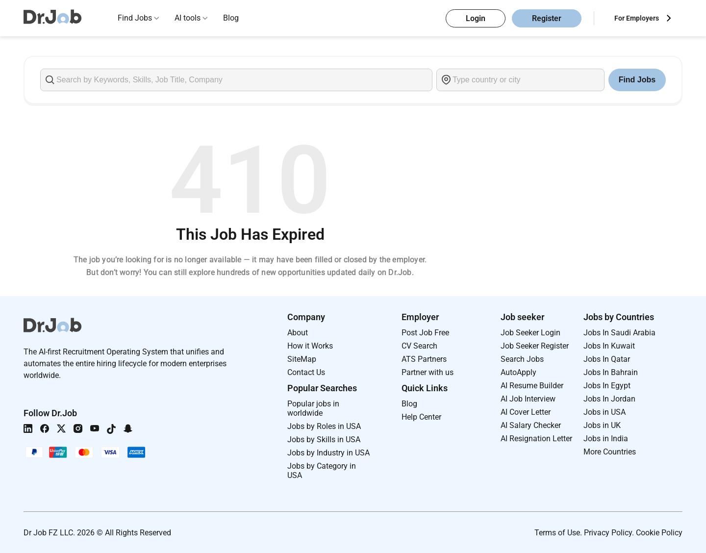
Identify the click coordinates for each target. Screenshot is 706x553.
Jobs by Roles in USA (324, 426)
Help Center (421, 417)
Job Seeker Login (530, 332)
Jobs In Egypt (606, 385)
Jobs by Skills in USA (323, 439)
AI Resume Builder (532, 385)
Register (546, 18)
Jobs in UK (602, 425)
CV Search (419, 346)
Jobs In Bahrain (610, 372)
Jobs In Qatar (606, 359)
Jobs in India (605, 438)
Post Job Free (425, 332)
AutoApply (518, 372)
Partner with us (428, 372)
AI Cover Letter (526, 412)
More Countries (609, 451)
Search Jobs (522, 359)
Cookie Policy (659, 532)
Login (475, 18)
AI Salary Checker (531, 425)
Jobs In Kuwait (609, 346)
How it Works (310, 346)
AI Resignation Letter (536, 438)
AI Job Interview (528, 398)
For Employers (636, 18)
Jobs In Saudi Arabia (619, 332)
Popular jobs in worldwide (313, 408)
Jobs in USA (604, 412)
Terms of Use (557, 532)
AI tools (188, 18)
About (297, 332)
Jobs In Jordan (609, 398)
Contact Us (306, 372)
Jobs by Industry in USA (328, 452)
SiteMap (301, 359)
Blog (231, 18)
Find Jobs (135, 18)
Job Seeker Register (535, 346)
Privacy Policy (608, 532)
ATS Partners (424, 359)
